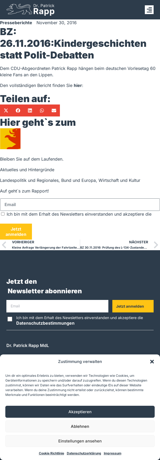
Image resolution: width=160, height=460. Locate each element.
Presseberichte (16, 22)
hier (78, 85)
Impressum (112, 453)
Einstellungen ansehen (80, 441)
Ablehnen (80, 426)
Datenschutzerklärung (84, 453)
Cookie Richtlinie (51, 453)
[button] (152, 361)
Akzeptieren (80, 411)
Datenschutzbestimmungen (29, 220)
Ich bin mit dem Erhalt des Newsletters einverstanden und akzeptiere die (79, 320)
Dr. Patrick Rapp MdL (27, 345)
